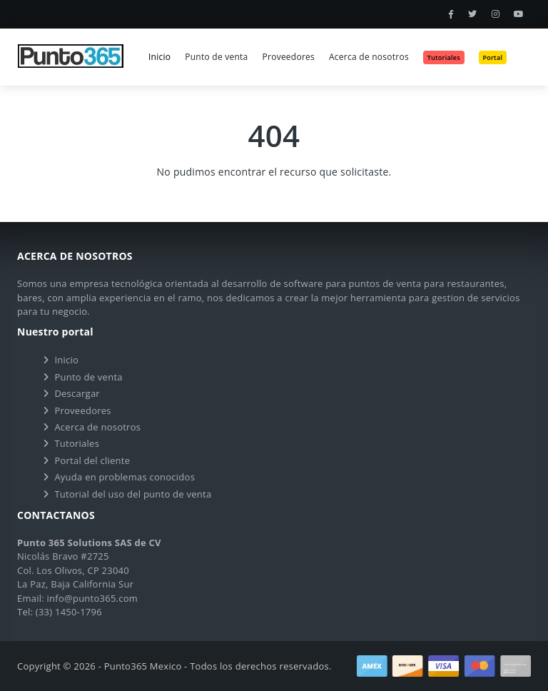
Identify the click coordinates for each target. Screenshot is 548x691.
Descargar (77, 393)
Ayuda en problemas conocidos (124, 476)
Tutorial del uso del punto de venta (132, 494)
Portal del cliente (92, 460)
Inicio (159, 57)
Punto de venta (216, 57)
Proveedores (289, 57)
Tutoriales (76, 443)
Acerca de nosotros (369, 57)
